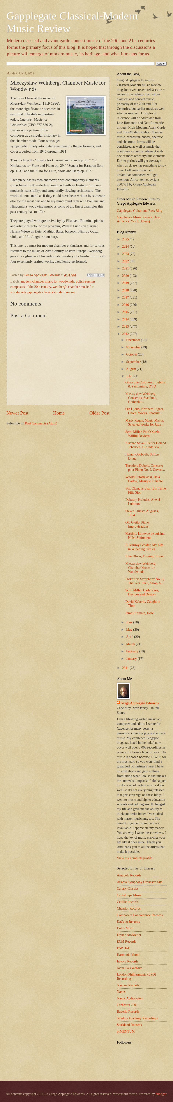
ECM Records (126, 941)
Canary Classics (128, 888)
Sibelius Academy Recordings (137, 1018)
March (131, 644)
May (129, 629)
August (131, 369)
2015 (126, 312)
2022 (126, 261)
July (129, 376)
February (132, 651)
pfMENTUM (126, 1031)
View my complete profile (134, 858)
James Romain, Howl (139, 613)
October (132, 354)
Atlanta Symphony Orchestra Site (140, 882)
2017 (126, 297)
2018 (126, 290)
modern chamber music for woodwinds (47, 281)
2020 (126, 276)
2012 (126, 334)
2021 (126, 268)
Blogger (161, 1094)
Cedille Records (128, 902)
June (129, 622)
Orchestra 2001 (127, 1005)
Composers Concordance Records (140, 915)
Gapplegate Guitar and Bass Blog (139, 210)
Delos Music (125, 928)
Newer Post (17, 413)
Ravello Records (128, 1011)
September (134, 362)
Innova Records (127, 961)
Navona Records (128, 985)
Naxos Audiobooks (130, 998)
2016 (126, 305)
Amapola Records (129, 875)
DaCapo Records (128, 922)
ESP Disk (123, 948)
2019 (126, 283)
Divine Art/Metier (129, 935)
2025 (126, 239)
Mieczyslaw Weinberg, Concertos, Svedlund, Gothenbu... (141, 398)
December (133, 340)
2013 (126, 326)
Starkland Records (129, 1025)
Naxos (121, 992)
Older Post (99, 413)
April (130, 637)
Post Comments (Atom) (41, 423)
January (132, 658)
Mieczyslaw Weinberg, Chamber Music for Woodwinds (140, 568)
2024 (126, 246)
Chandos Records (129, 908)
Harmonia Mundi (128, 955)
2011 (126, 668)
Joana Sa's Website (129, 968)
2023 (126, 254)
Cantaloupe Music (129, 895)
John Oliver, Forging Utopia (144, 556)
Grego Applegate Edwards (140, 703)
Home (59, 413)
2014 (126, 319)
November (133, 347)
